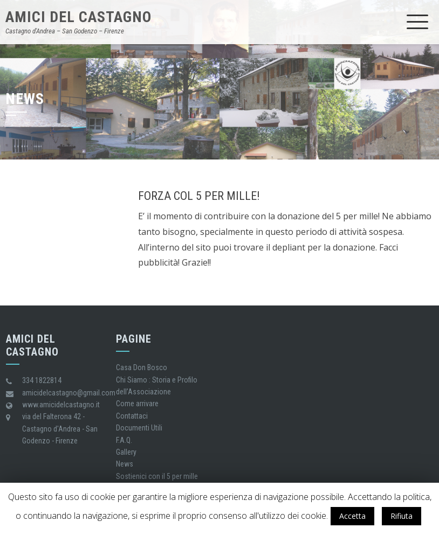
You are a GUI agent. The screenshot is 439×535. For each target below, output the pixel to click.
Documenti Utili (139, 427)
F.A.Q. (124, 440)
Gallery (126, 452)
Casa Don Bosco (141, 367)
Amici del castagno (78, 17)
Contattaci (132, 416)
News (124, 464)
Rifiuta (401, 516)
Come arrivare (137, 403)
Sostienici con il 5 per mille (157, 476)
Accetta (352, 516)
